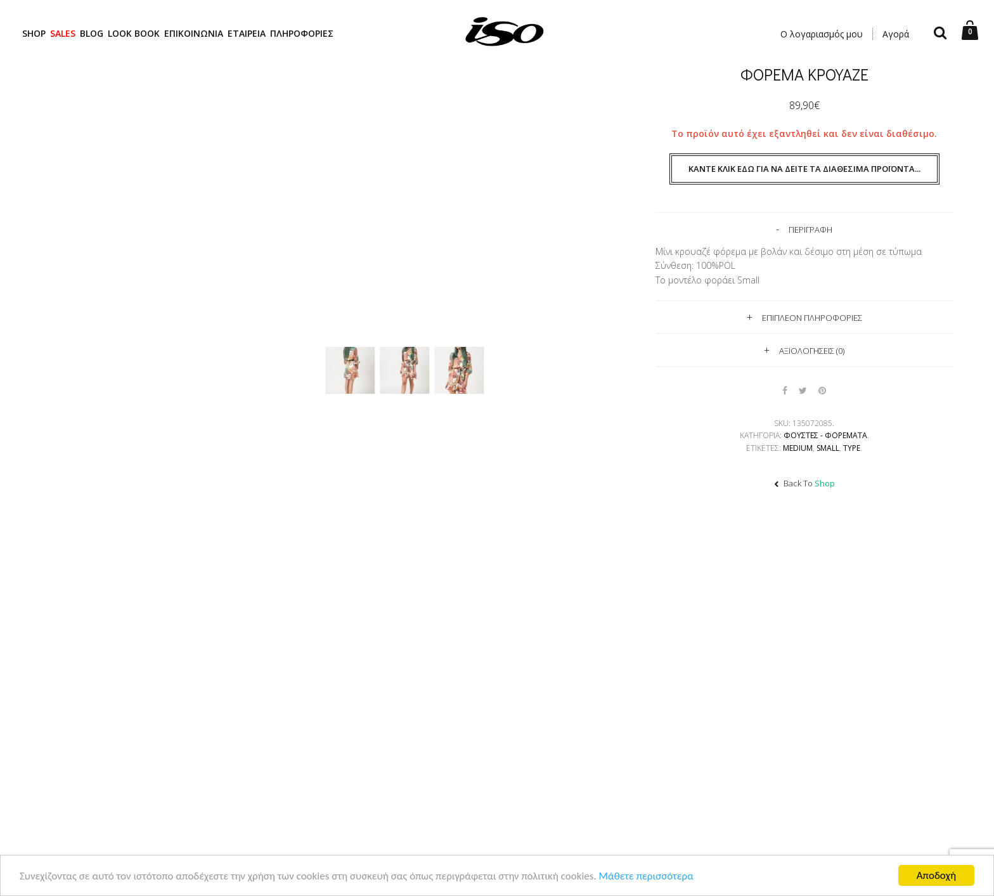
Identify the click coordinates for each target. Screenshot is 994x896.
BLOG (91, 33)
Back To (804, 483)
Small (827, 448)
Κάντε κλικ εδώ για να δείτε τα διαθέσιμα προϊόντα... (804, 168)
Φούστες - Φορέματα (825, 435)
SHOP (34, 33)
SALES (62, 33)
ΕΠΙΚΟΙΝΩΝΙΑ (193, 33)
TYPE (851, 448)
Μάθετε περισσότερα (646, 877)
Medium (798, 448)
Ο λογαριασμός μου (821, 34)
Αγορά (895, 34)
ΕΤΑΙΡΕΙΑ (247, 33)
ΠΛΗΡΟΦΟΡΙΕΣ (301, 33)
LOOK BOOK (134, 33)
